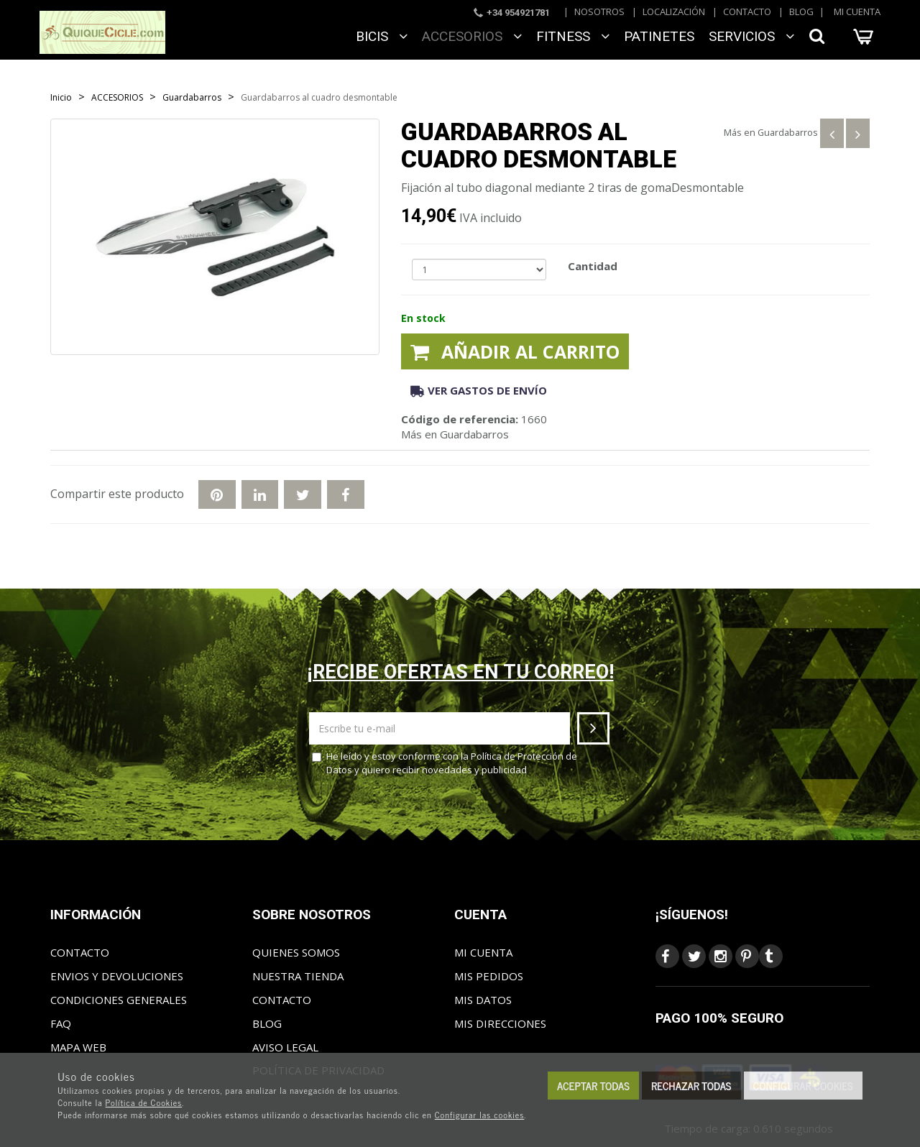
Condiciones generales (118, 999)
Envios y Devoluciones (116, 976)
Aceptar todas (593, 1086)
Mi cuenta (857, 11)
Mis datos (483, 999)
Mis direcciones (500, 1023)
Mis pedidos (488, 976)
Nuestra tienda (298, 976)
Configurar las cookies (480, 1114)
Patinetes (659, 36)
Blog (801, 11)
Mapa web (78, 1047)
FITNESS (573, 36)
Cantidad (592, 266)
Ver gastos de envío (478, 390)
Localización (674, 11)
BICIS (382, 36)
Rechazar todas (691, 1086)
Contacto (747, 11)
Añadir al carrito (515, 351)
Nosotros (599, 11)
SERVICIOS (751, 36)
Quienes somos (296, 952)
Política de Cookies (144, 1102)
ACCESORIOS (472, 36)
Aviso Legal (285, 1047)
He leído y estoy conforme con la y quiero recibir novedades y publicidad (444, 763)
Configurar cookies (803, 1086)
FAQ (60, 1023)
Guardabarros (788, 132)
